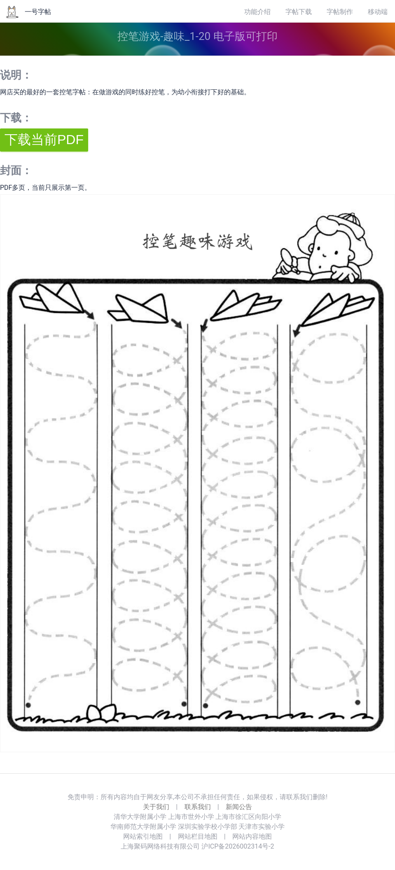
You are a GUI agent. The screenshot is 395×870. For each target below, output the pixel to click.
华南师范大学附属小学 (143, 826)
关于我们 (156, 807)
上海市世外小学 (191, 817)
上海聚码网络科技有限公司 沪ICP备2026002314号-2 (197, 846)
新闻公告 (239, 807)
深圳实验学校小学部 (207, 826)
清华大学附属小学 (140, 817)
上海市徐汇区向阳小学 (248, 817)
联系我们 (198, 807)
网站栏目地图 (197, 836)
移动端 (378, 12)
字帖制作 (340, 12)
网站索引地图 (143, 836)
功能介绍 (257, 12)
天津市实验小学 (261, 826)
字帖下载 (298, 12)
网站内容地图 (252, 836)
